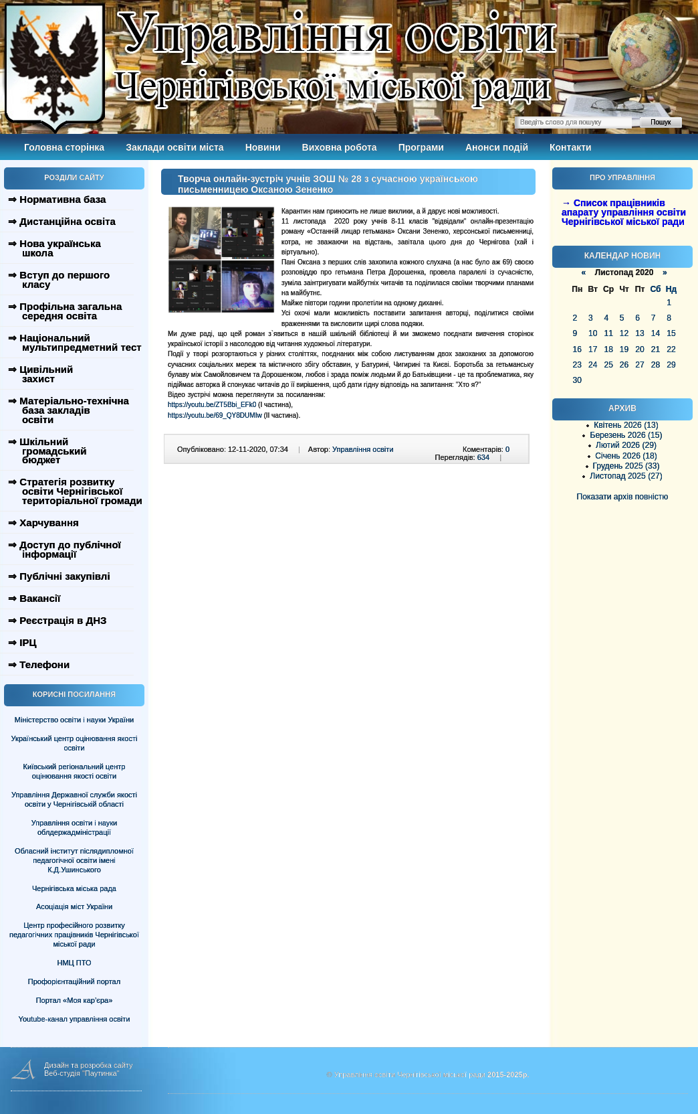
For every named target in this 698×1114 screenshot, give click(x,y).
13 (639, 333)
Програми (421, 147)
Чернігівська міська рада (74, 888)
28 (655, 365)
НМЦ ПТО (74, 963)
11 (608, 333)
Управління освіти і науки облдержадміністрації (74, 827)
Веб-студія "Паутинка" (82, 1073)
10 (592, 333)
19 (624, 349)
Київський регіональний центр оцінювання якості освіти (74, 771)
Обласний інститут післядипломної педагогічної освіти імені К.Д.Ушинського (74, 860)
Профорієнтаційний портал (74, 981)
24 (592, 365)
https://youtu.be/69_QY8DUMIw (215, 415)
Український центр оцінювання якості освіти (74, 743)
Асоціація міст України (74, 906)
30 (577, 380)
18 (608, 349)
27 (639, 365)
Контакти (571, 147)
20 (639, 349)
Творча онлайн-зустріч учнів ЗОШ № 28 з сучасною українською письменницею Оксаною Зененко (328, 184)
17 (592, 349)
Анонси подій (496, 147)
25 (608, 365)
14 (655, 333)
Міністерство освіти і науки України (74, 720)
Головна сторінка (64, 147)
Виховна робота (339, 147)
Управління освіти (362, 449)
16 (577, 349)
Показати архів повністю (623, 496)
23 (577, 365)
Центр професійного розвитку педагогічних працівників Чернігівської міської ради (74, 934)
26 (624, 365)
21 (655, 349)
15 (671, 333)
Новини (263, 147)
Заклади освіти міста (174, 147)
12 (624, 333)
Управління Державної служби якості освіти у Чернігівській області (74, 799)
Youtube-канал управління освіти (74, 1019)
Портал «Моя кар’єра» (74, 1000)
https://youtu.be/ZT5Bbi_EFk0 (212, 404)
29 (671, 365)
